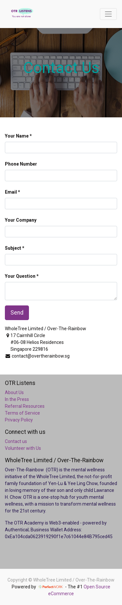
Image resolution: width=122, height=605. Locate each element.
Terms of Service (22, 413)
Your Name (17, 136)
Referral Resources (25, 406)
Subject (13, 248)
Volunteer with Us (23, 448)
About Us (14, 392)
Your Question (20, 276)
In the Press (17, 399)
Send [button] (16, 312)
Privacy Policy (19, 419)
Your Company (20, 220)
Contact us (16, 441)
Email (11, 192)
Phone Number (21, 164)
